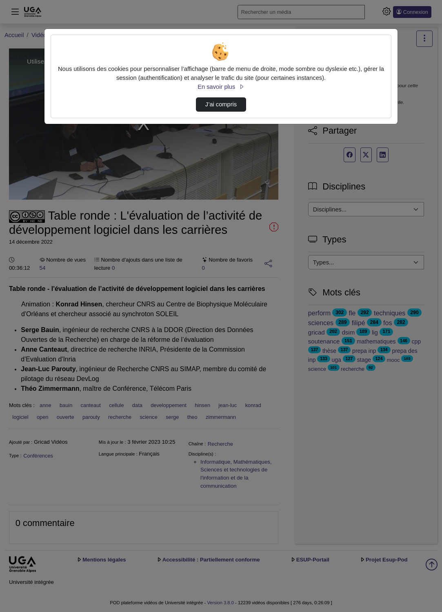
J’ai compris (221, 104)
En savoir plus (221, 86)
